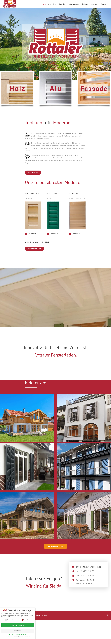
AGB (36, 616)
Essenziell (9, 620)
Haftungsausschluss (43, 616)
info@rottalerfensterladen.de (88, 567)
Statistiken (25, 620)
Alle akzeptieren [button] (18, 625)
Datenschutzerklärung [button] (19, 636)
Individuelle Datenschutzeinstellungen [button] (17, 634)
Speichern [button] (17, 631)
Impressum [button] (27, 636)
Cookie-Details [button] (9, 636)
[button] (33, 233)
